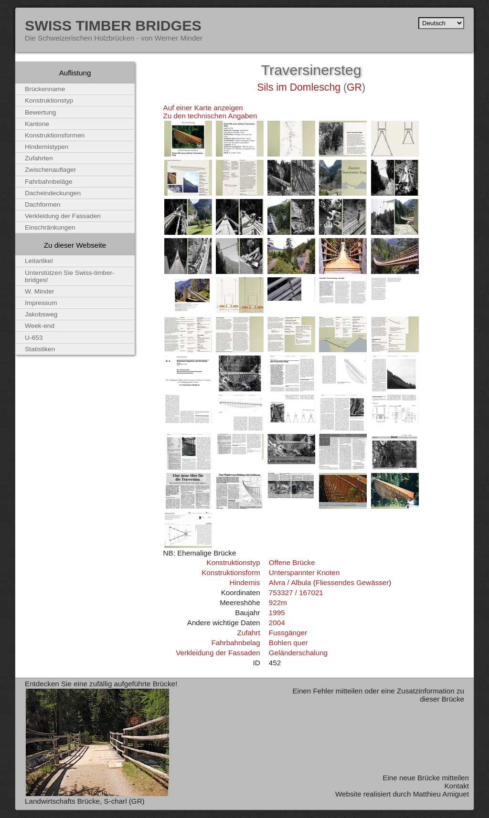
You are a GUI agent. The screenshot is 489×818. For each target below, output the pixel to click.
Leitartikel (39, 260)
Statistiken (40, 349)
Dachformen (42, 204)
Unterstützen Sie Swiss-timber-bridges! (70, 276)
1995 (277, 612)
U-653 (34, 337)
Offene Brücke (292, 562)
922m (278, 602)
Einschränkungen (50, 227)
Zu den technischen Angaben (210, 116)
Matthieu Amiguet (441, 794)
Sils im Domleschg (298, 87)
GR (354, 87)
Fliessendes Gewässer (352, 582)
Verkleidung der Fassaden (218, 653)
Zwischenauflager (50, 169)
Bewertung (40, 112)
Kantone (37, 123)
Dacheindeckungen (53, 193)
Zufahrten (39, 158)
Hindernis (244, 582)
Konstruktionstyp (233, 562)
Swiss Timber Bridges (113, 25)
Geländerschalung (298, 653)
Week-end (39, 325)
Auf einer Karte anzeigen (203, 108)
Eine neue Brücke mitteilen (426, 778)
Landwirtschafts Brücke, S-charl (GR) (85, 801)
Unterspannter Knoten (304, 572)
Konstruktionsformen (55, 135)
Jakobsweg (41, 314)
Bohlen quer (288, 643)
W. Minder (39, 291)
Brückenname (45, 89)
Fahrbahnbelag (235, 643)
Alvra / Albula (290, 582)
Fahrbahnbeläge (49, 181)
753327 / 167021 (296, 592)
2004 (277, 623)
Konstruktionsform (231, 572)
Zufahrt (248, 633)
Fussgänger (288, 633)
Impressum (41, 302)
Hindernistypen (46, 146)
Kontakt (456, 786)
